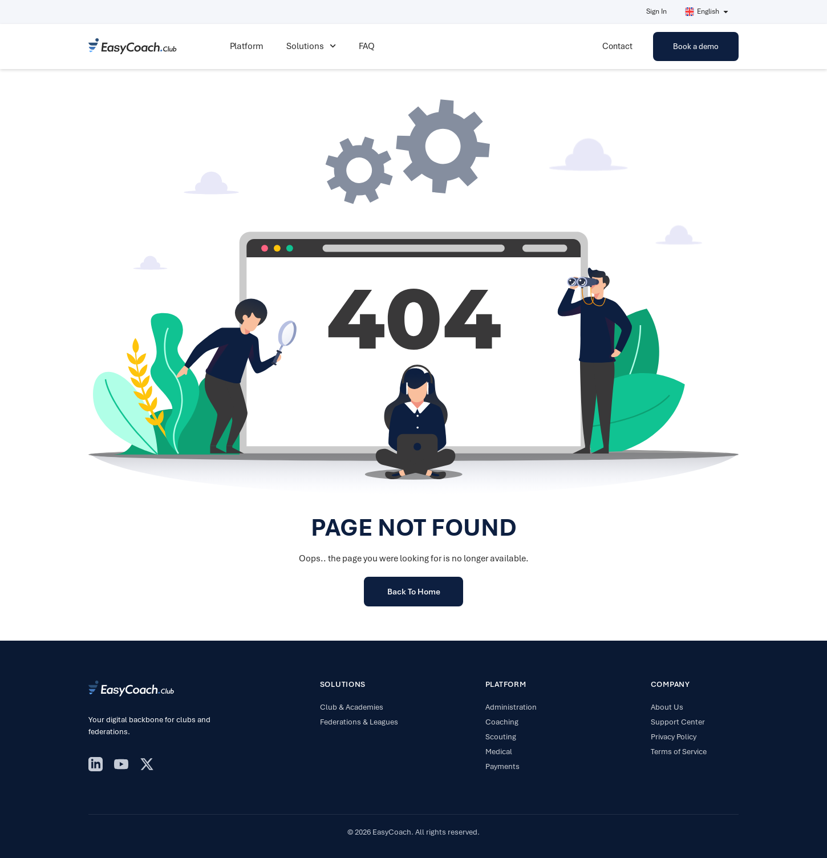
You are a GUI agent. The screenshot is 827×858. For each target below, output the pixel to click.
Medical (498, 751)
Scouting (500, 737)
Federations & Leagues (359, 722)
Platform (246, 46)
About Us (667, 707)
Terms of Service (679, 751)
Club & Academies (351, 707)
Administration (511, 707)
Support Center (678, 722)
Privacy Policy (673, 737)
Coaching (501, 722)
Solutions (311, 46)
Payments (502, 766)
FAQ (367, 46)
